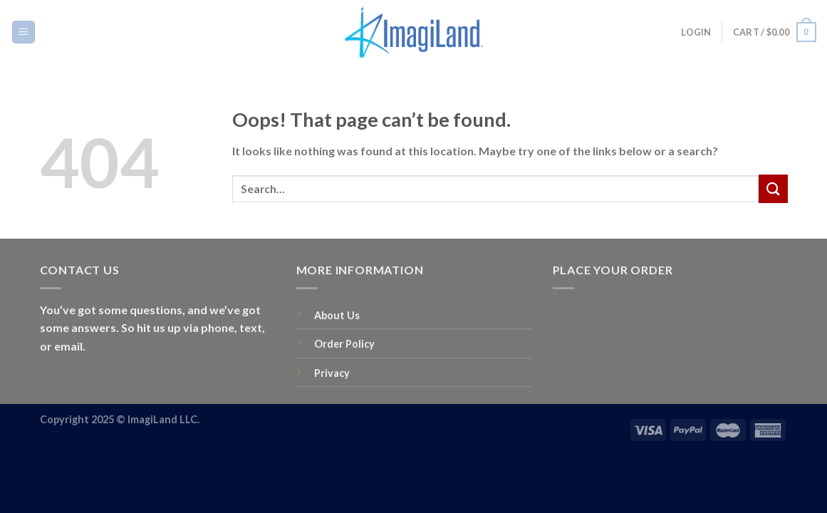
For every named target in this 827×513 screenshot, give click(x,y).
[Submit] (773, 188)
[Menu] (24, 32)
